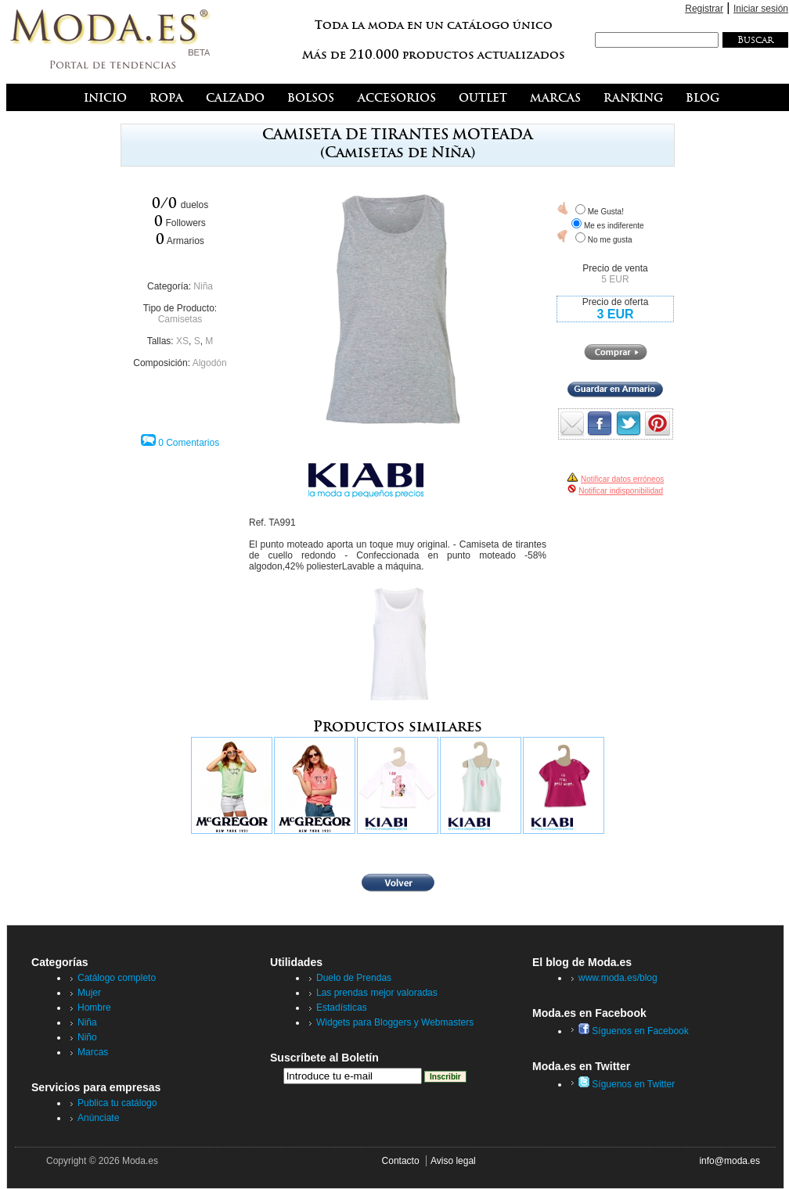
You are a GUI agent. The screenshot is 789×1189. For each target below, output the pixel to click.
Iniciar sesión (760, 8)
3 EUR (614, 314)
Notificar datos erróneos (622, 479)
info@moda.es (729, 1160)
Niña (203, 286)
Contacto (401, 1160)
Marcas (92, 1052)
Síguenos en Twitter (626, 1084)
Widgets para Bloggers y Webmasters (395, 1022)
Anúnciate (98, 1117)
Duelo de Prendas (353, 977)
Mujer (89, 992)
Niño (87, 1037)
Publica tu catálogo (117, 1102)
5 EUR (615, 279)
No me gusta (610, 239)
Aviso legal (453, 1160)
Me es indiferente (614, 225)
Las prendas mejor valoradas (377, 992)
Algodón (210, 362)
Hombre (94, 1007)
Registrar (704, 8)
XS (182, 341)
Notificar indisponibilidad (620, 491)
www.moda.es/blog (618, 977)
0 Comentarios (188, 442)
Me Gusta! (606, 211)
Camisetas (180, 319)
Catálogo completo (116, 977)
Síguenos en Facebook (633, 1031)
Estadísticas (341, 1007)
